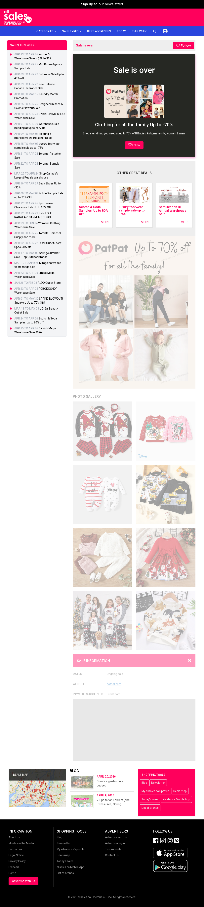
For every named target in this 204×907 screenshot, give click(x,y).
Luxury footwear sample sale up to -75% (132, 210)
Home (12, 873)
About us (14, 837)
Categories (46, 31)
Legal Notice (16, 855)
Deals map (180, 791)
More (105, 222)
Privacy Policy (17, 861)
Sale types (71, 31)
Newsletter (158, 782)
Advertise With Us (23, 881)
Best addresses (99, 31)
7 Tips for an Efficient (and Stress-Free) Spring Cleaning (113, 804)
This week (139, 31)
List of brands (150, 807)
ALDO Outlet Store (49, 282)
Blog (144, 782)
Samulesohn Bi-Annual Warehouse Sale (172, 210)
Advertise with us (116, 837)
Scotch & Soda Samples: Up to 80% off (93, 210)
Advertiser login (115, 843)
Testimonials (113, 849)
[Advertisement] (134, 730)
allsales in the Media (21, 843)
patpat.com (114, 684)
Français (14, 867)
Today (121, 31)
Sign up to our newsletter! (102, 4)
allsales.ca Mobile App (176, 799)
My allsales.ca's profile (155, 791)
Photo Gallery (87, 396)
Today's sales (150, 799)
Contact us (15, 849)
